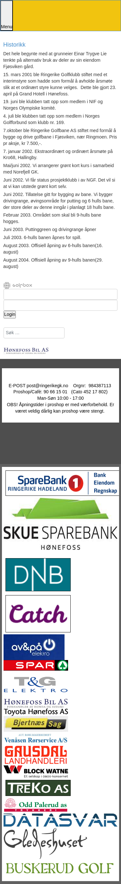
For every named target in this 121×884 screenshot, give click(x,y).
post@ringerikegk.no (47, 385)
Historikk (14, 45)
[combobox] (34, 332)
